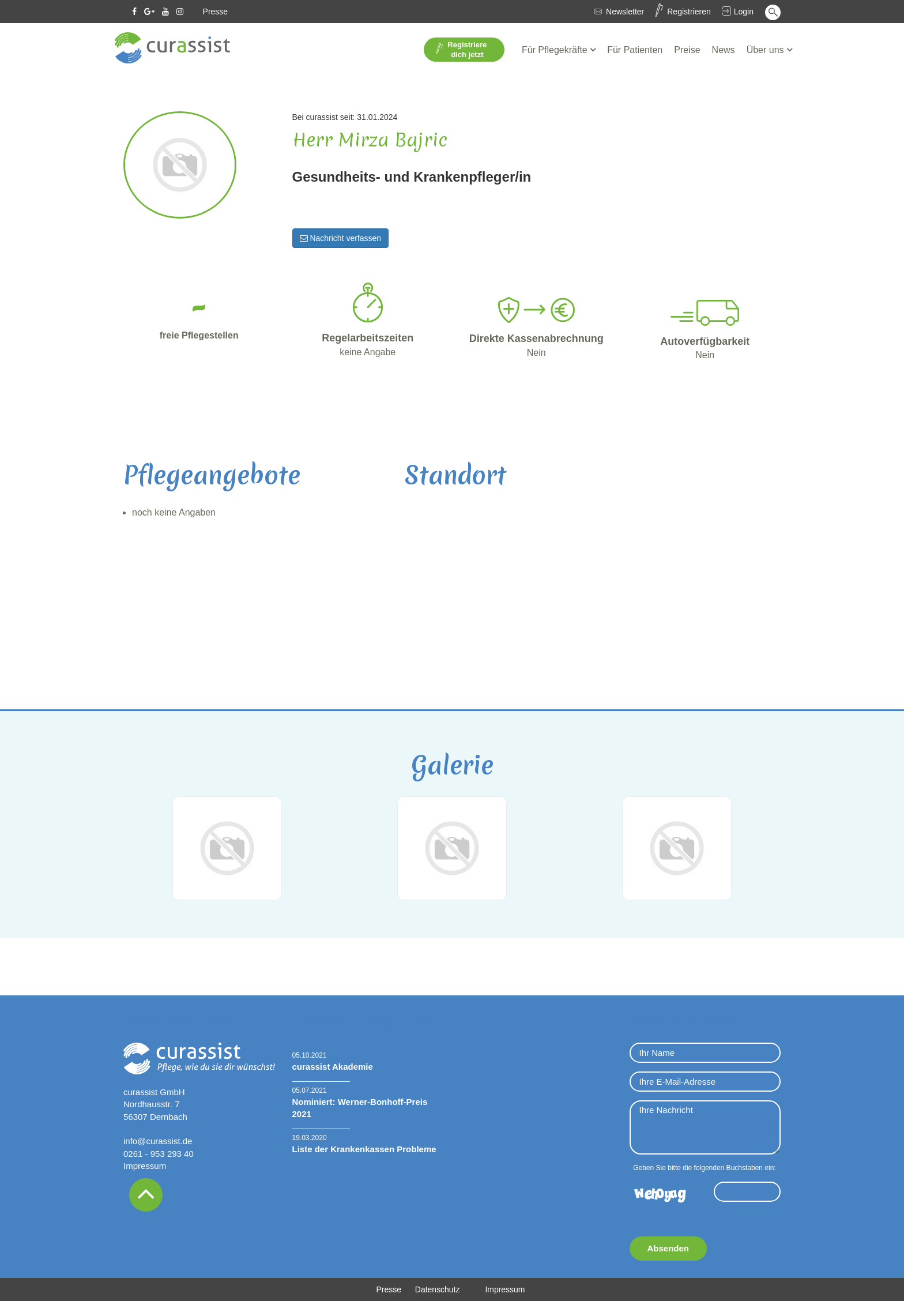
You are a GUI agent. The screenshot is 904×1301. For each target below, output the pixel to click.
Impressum (144, 1166)
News (723, 50)
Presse (215, 11)
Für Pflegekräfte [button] (556, 50)
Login (744, 11)
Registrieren (688, 11)
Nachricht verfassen (341, 238)
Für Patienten (634, 50)
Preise (687, 50)
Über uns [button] (766, 50)
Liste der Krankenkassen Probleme (364, 1149)
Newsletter (625, 11)
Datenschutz (437, 1289)
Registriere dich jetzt (461, 49)
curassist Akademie (332, 1066)
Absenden (668, 1248)
